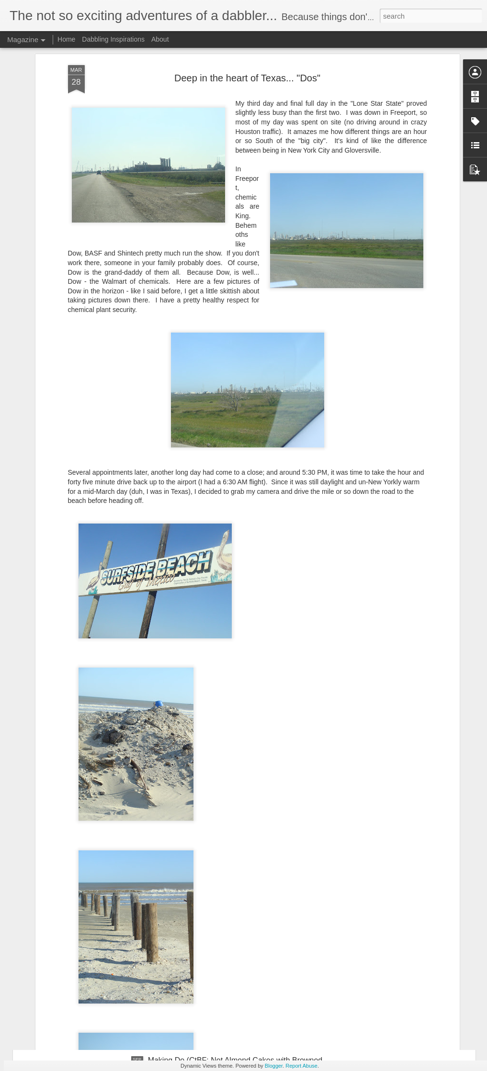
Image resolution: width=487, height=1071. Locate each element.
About (160, 39)
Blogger (274, 1066)
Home (66, 39)
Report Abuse (301, 1066)
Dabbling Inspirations (113, 39)
